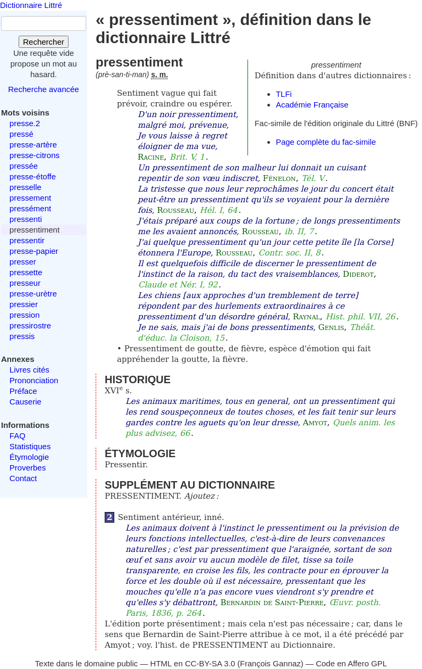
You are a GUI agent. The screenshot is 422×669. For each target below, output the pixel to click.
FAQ (18, 435)
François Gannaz (270, 663)
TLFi (284, 93)
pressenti (26, 219)
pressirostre (30, 325)
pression (25, 314)
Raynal (306, 316)
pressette (26, 272)
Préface (23, 390)
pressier (24, 304)
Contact (23, 478)
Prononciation (34, 380)
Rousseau (176, 210)
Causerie (25, 401)
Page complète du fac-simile (326, 141)
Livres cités (29, 369)
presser (23, 261)
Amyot (315, 422)
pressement (30, 197)
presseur (25, 282)
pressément (30, 208)
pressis (22, 336)
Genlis (331, 327)
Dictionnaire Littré (31, 5)
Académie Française (312, 104)
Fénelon (279, 178)
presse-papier (34, 250)
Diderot (358, 274)
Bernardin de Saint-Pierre (272, 602)
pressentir (27, 240)
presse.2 (25, 123)
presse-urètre (33, 293)
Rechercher (43, 41)
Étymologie (29, 456)
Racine (151, 157)
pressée (24, 165)
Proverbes (28, 467)
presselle (25, 187)
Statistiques (30, 446)
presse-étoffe (33, 176)
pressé (21, 133)
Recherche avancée (43, 89)
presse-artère (33, 144)
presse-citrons (35, 155)
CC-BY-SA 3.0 (210, 663)
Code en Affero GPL (351, 663)
